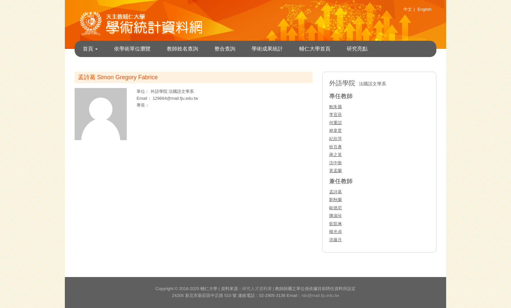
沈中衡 (335, 162)
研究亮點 (357, 48)
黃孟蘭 (335, 170)
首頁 (90, 48)
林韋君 (335, 130)
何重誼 (335, 122)
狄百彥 (335, 146)
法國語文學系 (181, 91)
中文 (407, 9)
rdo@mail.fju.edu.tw (320, 295)
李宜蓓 (335, 114)
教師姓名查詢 (182, 48)
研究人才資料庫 (257, 288)
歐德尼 (335, 207)
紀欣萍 (335, 138)
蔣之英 (335, 154)
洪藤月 (335, 239)
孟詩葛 (335, 191)
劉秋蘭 (335, 199)
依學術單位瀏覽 (132, 48)
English (424, 9)
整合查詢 (224, 48)
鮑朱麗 (335, 106)
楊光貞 (335, 231)
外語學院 (160, 91)
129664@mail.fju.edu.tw (175, 98)
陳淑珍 (335, 215)
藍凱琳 (335, 223)
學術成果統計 (267, 48)
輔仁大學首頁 (314, 48)
